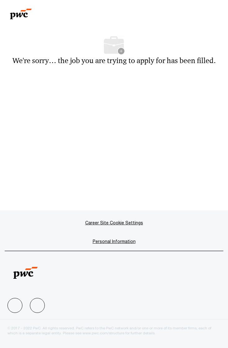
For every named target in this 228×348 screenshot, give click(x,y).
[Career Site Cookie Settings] (114, 222)
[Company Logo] (21, 11)
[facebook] (14, 305)
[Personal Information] (114, 241)
